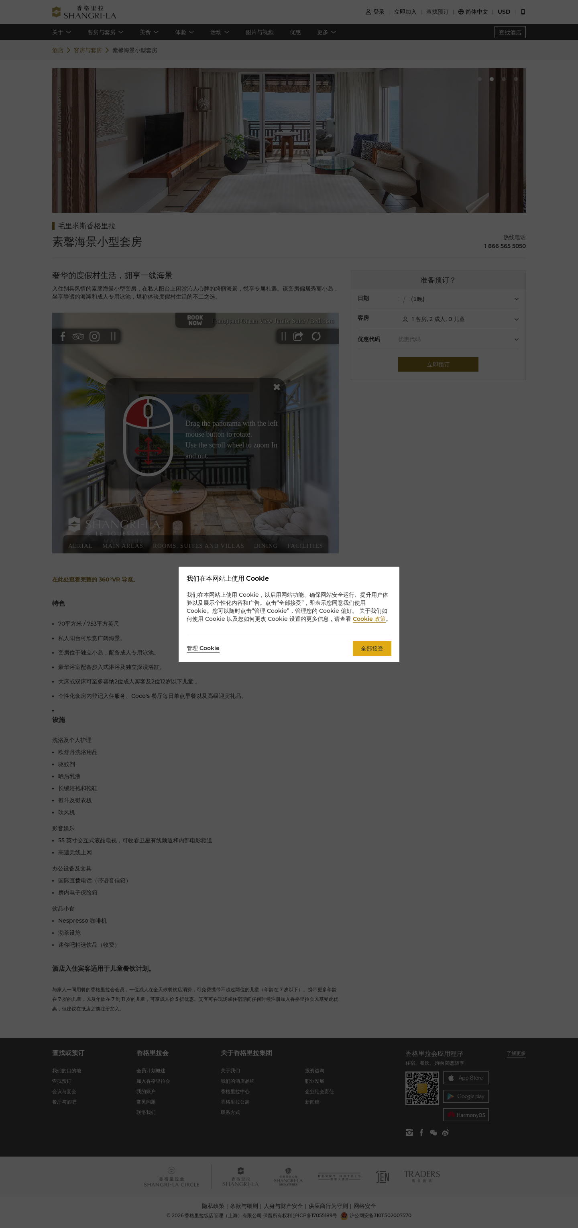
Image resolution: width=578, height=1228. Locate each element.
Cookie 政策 (369, 618)
